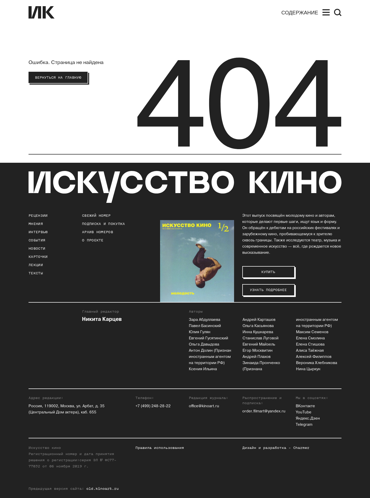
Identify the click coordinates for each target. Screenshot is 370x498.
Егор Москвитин (258, 350)
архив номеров (97, 232)
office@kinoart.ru (204, 406)
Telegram (304, 424)
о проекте (93, 240)
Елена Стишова (310, 344)
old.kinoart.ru (102, 489)
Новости (37, 248)
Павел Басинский (205, 326)
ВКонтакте (305, 406)
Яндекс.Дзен (308, 418)
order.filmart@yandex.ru (263, 411)
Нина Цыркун (308, 369)
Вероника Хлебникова (316, 363)
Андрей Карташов (259, 319)
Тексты (36, 273)
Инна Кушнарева (258, 332)
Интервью (38, 232)
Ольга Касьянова (258, 326)
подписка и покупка (103, 224)
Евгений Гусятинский (208, 338)
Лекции (36, 265)
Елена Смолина (310, 338)
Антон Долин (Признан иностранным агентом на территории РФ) (210, 357)
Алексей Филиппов (313, 356)
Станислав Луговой (261, 338)
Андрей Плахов (257, 356)
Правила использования (159, 448)
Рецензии (38, 216)
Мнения (36, 224)
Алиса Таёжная (310, 350)
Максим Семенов (312, 332)
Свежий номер (96, 216)
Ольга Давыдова (204, 344)
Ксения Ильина (203, 369)
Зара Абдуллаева (204, 319)
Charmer (301, 448)
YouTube (303, 412)
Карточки (38, 257)
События (37, 240)
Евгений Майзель (259, 344)
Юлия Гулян (199, 332)
